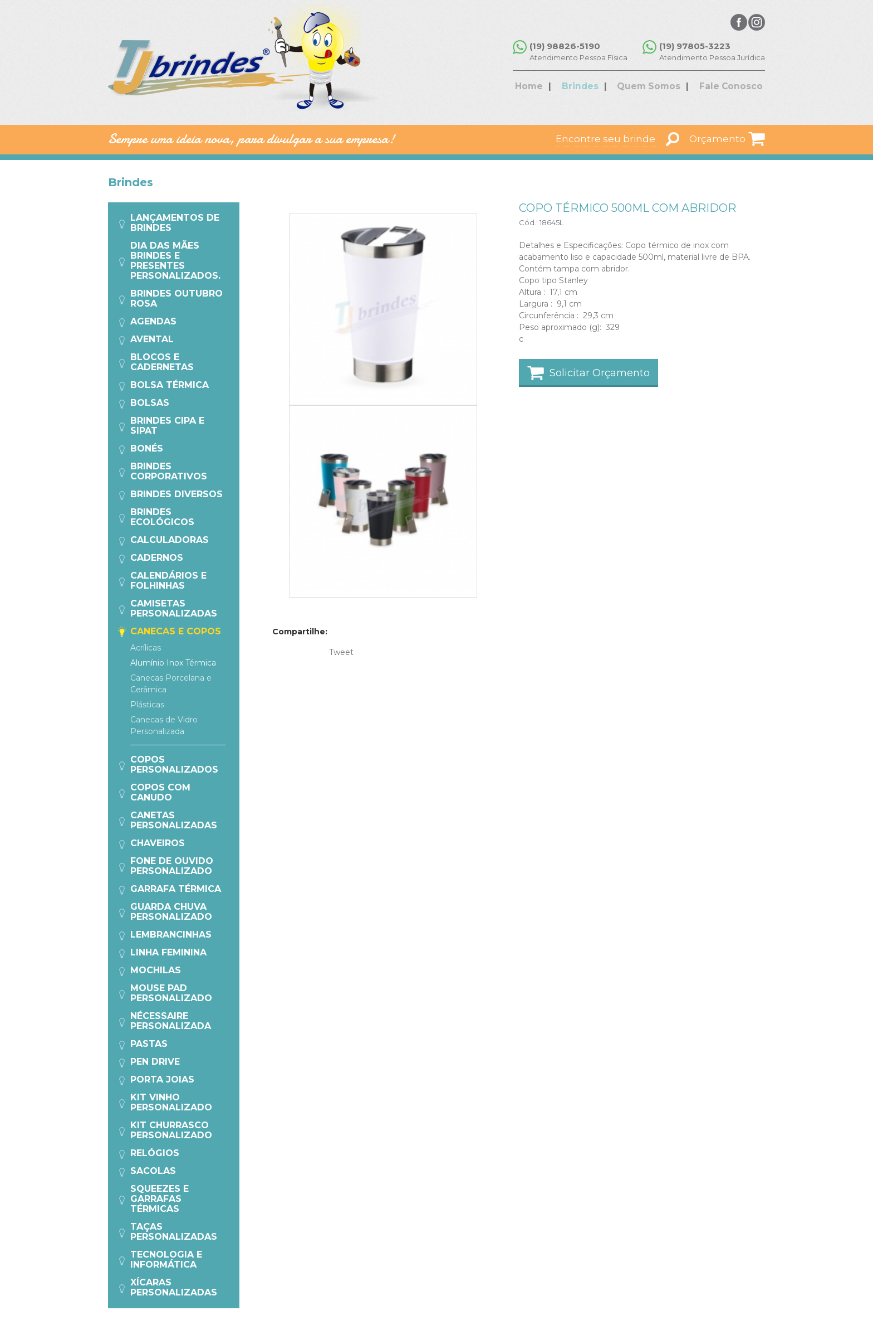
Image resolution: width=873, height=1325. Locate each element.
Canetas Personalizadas (173, 820)
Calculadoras (169, 540)
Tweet (341, 652)
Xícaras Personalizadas (173, 1287)
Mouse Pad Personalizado (171, 993)
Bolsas (149, 402)
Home (541, 87)
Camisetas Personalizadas (173, 608)
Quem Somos (648, 87)
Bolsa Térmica (169, 385)
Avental (152, 339)
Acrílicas (145, 648)
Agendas (153, 321)
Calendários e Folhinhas (168, 580)
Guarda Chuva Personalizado (171, 911)
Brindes (586, 87)
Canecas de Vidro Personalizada (164, 725)
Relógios (154, 1153)
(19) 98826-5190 (568, 46)
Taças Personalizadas (173, 1231)
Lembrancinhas (171, 934)
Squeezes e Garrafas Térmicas (159, 1198)
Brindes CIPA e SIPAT (167, 425)
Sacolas (153, 1171)
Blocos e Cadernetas (162, 362)
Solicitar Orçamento (600, 373)
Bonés (146, 448)
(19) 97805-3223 (694, 46)
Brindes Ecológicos (162, 517)
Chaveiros (157, 843)
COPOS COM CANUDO (160, 792)
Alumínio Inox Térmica (173, 663)
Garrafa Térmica (175, 889)
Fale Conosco (723, 87)
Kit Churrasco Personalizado (171, 1130)
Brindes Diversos (176, 494)
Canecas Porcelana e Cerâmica (171, 684)
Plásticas (147, 705)
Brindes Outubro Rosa (176, 298)
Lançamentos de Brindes (174, 222)
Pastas (149, 1043)
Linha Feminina (168, 952)
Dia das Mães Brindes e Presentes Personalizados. (175, 260)
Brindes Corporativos (168, 471)
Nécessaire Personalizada (170, 1021)
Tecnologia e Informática (166, 1259)
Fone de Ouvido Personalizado (171, 866)
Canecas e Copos (175, 631)
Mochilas (155, 970)
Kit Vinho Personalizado (171, 1102)
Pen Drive (155, 1061)
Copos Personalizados (174, 764)
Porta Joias (162, 1079)
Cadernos (156, 557)
